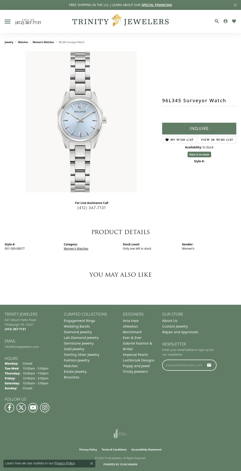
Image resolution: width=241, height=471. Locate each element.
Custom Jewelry (175, 326)
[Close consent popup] (91, 463)
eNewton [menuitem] (130, 326)
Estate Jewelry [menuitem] (75, 371)
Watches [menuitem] (71, 365)
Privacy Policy (88, 449)
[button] (216, 21)
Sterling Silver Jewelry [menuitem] (81, 354)
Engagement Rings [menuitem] (79, 320)
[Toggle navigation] (7, 21)
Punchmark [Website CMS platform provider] (128, 464)
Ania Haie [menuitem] (131, 320)
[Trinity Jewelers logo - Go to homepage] (120, 21)
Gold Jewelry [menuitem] (74, 348)
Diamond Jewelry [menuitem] (78, 331)
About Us (169, 320)
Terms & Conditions (114, 449)
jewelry (9, 42)
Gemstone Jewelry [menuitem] (79, 343)
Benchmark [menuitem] (132, 331)
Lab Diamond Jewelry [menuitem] (81, 337)
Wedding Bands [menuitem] (77, 326)
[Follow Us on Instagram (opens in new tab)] (44, 407)
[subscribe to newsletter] (209, 365)
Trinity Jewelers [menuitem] (135, 371)
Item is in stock (199, 154)
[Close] (235, 5)
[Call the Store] (15, 329)
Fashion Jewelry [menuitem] (76, 360)
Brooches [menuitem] (71, 377)
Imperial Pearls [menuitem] (135, 354)
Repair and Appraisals (180, 331)
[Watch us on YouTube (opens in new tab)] (33, 407)
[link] (28, 22)
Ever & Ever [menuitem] (132, 337)
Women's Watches (43, 42)
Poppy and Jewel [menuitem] (136, 365)
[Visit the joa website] (120, 433)
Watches (23, 42)
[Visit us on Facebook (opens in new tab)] (9, 407)
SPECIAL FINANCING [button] (156, 5)
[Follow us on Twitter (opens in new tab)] (21, 407)
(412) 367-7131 (91, 207)
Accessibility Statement (146, 449)
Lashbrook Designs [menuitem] (138, 360)
